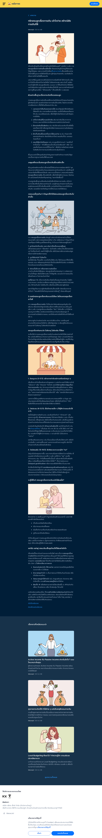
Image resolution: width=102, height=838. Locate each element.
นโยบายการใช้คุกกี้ (44, 827)
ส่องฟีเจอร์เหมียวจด (35, 607)
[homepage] (14, 3)
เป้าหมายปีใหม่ (35, 428)
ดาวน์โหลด (94, 4)
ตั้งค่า (39, 833)
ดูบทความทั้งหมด (51, 777)
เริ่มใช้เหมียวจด (33, 603)
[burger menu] (4, 4)
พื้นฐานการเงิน (56, 71)
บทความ (32, 15)
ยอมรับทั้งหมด (63, 833)
